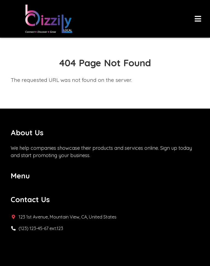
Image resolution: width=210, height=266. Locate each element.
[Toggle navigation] (198, 19)
